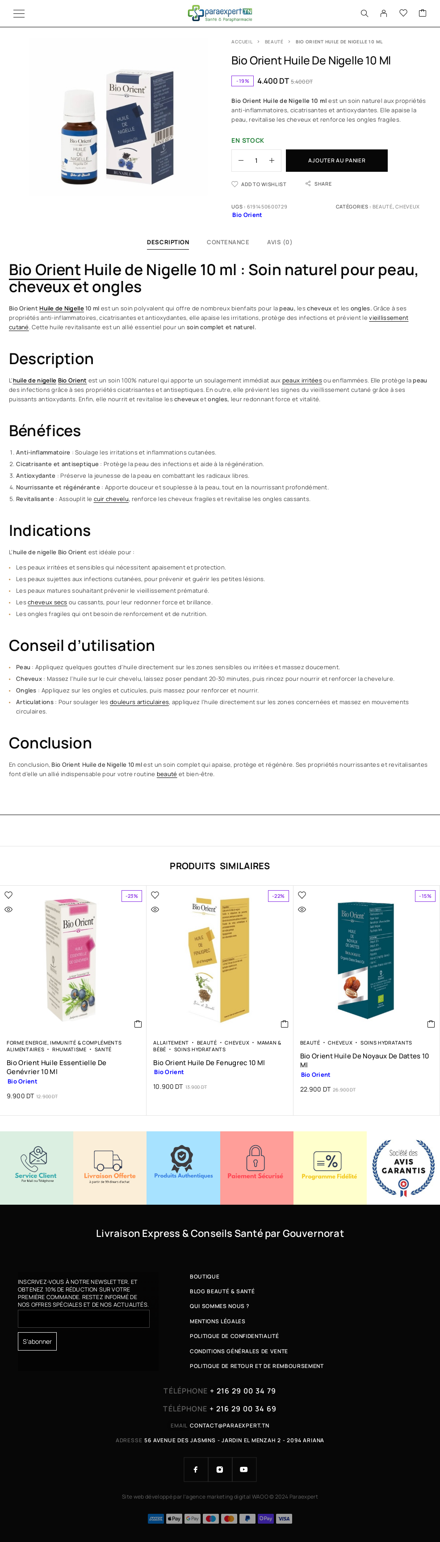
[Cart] (423, 13)
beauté (167, 774)
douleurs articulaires (139, 702)
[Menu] (19, 13)
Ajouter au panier (336, 160)
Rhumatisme (69, 1049)
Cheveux (407, 206)
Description (168, 242)
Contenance (228, 242)
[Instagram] (220, 1469)
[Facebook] (196, 1469)
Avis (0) (280, 242)
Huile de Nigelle (61, 308)
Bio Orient (45, 269)
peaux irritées (302, 380)
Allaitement (171, 1042)
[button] (138, 1023)
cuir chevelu (111, 499)
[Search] (364, 13)
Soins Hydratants (200, 1049)
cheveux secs (47, 602)
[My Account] (384, 13)
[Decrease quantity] (237, 160)
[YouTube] (244, 1469)
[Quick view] (27, 909)
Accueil (241, 41)
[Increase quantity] (275, 160)
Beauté (274, 41)
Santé (103, 1049)
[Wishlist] (403, 13)
